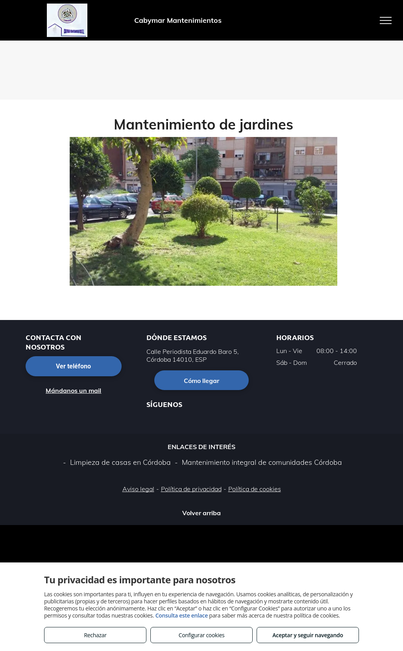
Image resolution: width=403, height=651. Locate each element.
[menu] (385, 20)
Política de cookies (254, 489)
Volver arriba (201, 513)
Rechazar (95, 635)
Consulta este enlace (181, 615)
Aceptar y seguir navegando (307, 635)
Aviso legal (138, 489)
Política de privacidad (191, 489)
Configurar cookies (202, 635)
